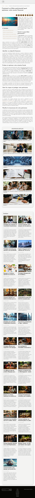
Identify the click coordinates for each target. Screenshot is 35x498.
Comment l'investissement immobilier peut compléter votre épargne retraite (24, 396)
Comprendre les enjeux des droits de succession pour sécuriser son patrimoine (24, 299)
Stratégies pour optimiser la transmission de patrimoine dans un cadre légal (10, 226)
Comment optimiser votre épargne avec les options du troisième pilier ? (24, 226)
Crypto (17, 490)
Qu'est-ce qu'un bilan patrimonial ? (8, 30)
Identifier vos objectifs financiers (8, 32)
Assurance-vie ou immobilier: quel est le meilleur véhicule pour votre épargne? (10, 420)
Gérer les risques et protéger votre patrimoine (10, 36)
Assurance (17, 493)
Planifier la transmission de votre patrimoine (9, 38)
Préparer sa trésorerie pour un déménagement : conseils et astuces (24, 372)
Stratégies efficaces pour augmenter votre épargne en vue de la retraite (10, 347)
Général (17, 496)
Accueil (3, 5)
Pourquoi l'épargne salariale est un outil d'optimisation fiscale (10, 445)
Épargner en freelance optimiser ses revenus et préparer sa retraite (9, 274)
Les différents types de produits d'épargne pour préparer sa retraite (9, 372)
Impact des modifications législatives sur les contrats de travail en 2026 (17, 179)
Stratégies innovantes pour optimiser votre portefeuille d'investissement (10, 250)
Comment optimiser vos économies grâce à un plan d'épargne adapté (24, 420)
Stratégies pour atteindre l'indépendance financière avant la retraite (10, 323)
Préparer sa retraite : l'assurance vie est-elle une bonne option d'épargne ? (10, 396)
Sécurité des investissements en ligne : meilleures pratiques (24, 323)
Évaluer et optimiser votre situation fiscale (9, 34)
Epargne (6, 5)
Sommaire (6, 28)
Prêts (17, 489)
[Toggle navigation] (3, 2)
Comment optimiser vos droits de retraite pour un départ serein (10, 299)
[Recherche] (5, 490)
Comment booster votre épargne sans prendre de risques (9, 469)
